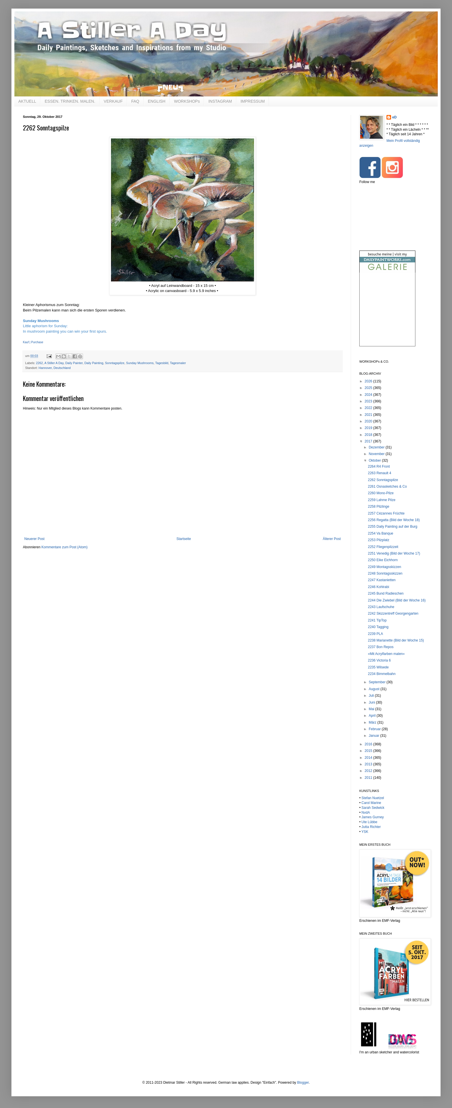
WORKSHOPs (187, 101)
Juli (372, 696)
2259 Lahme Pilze (381, 500)
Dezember (377, 447)
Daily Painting (93, 363)
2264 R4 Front (379, 466)
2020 (369, 421)
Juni (372, 702)
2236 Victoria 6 (379, 660)
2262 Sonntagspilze (383, 480)
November (377, 454)
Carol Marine (371, 803)
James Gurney (373, 817)
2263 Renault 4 (379, 473)
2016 (369, 744)
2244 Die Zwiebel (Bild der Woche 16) (397, 600)
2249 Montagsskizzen (384, 567)
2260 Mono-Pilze (381, 493)
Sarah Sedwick (373, 808)
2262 (39, 363)
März (373, 722)
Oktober (375, 460)
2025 (369, 388)
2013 (369, 764)
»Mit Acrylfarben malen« (386, 654)
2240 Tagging (378, 627)
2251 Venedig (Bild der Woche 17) (394, 553)
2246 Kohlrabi (378, 587)
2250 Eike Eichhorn (383, 560)
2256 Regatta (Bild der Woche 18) (394, 520)
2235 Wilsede (378, 667)
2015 (369, 751)
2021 (369, 415)
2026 (369, 381)
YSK (364, 832)
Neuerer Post (34, 539)
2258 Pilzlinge (378, 507)
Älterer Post (332, 539)
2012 (369, 771)
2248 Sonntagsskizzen (385, 573)
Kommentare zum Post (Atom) (64, 547)
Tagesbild (161, 363)
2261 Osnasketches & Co (387, 486)
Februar (375, 729)
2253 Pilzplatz (378, 540)
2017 (369, 441)
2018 (369, 435)
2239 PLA (375, 634)
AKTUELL (27, 101)
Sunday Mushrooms (140, 363)
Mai (372, 709)
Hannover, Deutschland (55, 368)
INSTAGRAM (220, 101)
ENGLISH (156, 101)
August (374, 689)
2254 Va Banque (380, 533)
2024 (369, 395)
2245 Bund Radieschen (386, 593)
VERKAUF (113, 101)
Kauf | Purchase (33, 342)
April (372, 716)
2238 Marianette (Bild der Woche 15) (396, 640)
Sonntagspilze (114, 363)
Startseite (184, 539)
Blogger (303, 1083)
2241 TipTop (377, 620)
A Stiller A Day (54, 363)
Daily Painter (74, 363)
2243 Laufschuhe (381, 607)
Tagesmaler (178, 363)
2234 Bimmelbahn (382, 674)
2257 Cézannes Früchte (386, 513)
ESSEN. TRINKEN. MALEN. (70, 101)
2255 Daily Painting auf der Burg (392, 527)
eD (394, 117)
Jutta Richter (371, 827)
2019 (369, 428)
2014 (369, 758)
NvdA (366, 813)
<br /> (387, 314)
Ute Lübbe (369, 822)
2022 (369, 408)
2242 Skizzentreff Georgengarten (393, 613)
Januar (374, 736)
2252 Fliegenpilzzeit (383, 547)
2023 (369, 401)
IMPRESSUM (253, 101)
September (377, 682)
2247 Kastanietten (382, 580)
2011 (369, 778)
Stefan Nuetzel (373, 798)
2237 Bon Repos (380, 647)
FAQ (135, 101)
